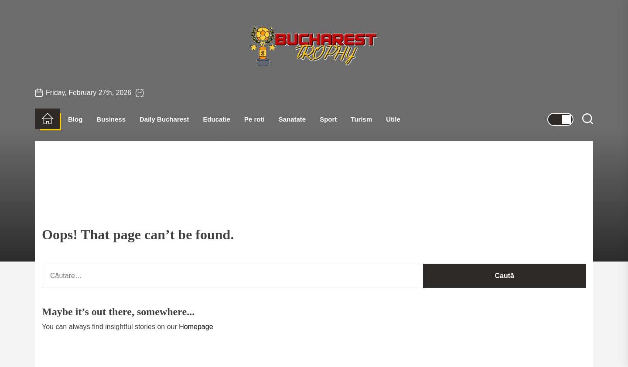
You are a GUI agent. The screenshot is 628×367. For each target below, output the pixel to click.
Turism (361, 119)
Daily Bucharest (164, 119)
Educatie (216, 119)
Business (111, 119)
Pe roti (254, 119)
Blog (75, 119)
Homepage (196, 326)
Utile (393, 119)
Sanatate (292, 119)
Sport (328, 119)
